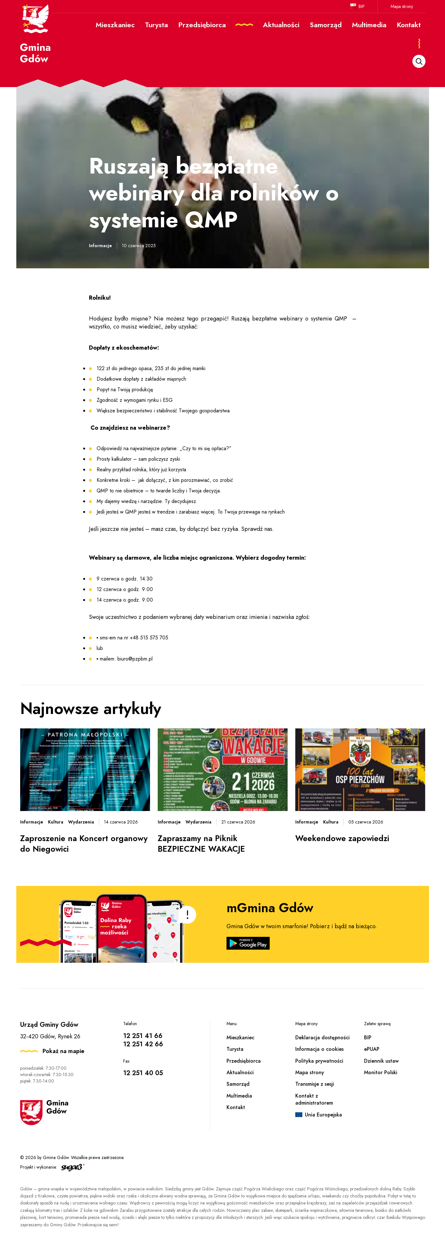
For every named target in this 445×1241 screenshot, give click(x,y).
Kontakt (235, 1107)
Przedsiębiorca (243, 1061)
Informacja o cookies (319, 1049)
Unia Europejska (323, 1114)
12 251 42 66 (143, 1044)
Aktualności (240, 1072)
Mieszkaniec (240, 1037)
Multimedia (239, 1095)
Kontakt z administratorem (314, 1099)
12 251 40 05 (143, 1073)
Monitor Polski (380, 1072)
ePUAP (371, 1049)
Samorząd (238, 1084)
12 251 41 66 (143, 1036)
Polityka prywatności (319, 1061)
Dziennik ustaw (381, 1061)
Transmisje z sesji (314, 1084)
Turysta (234, 1049)
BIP (362, 6)
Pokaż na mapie (63, 1051)
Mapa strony (402, 6)
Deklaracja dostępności (322, 1037)
